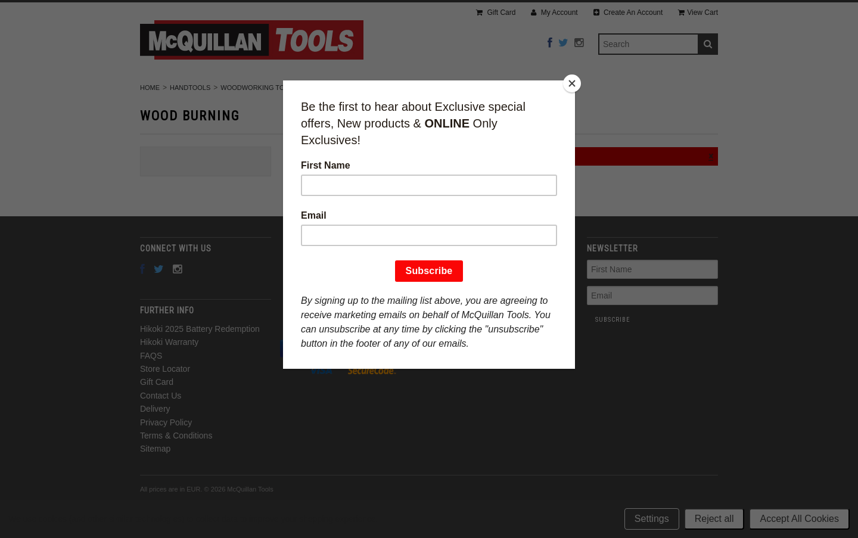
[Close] (572, 83)
